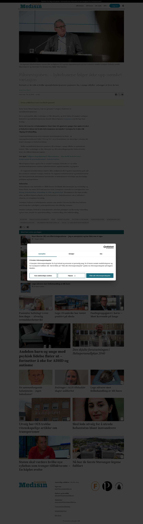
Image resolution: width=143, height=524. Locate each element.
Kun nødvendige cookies (43, 275)
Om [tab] (101, 254)
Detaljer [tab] (71, 254)
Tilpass (71, 275)
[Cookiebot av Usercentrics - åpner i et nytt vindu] (105, 247)
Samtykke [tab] (42, 254)
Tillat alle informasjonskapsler (99, 275)
